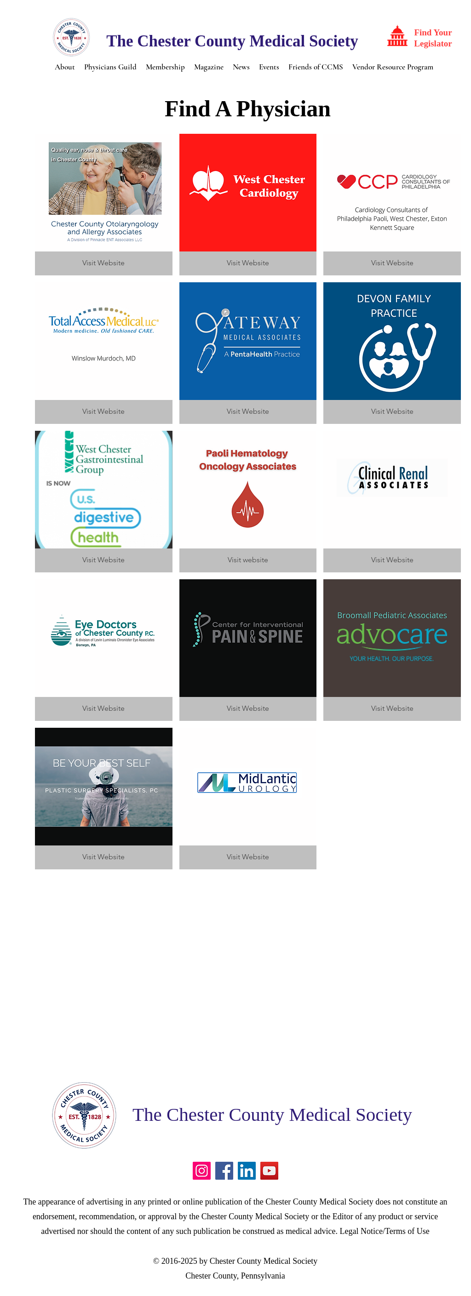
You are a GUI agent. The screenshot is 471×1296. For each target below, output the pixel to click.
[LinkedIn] (247, 1171)
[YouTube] (269, 1171)
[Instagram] (202, 1171)
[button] (65, 66)
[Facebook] (224, 1171)
